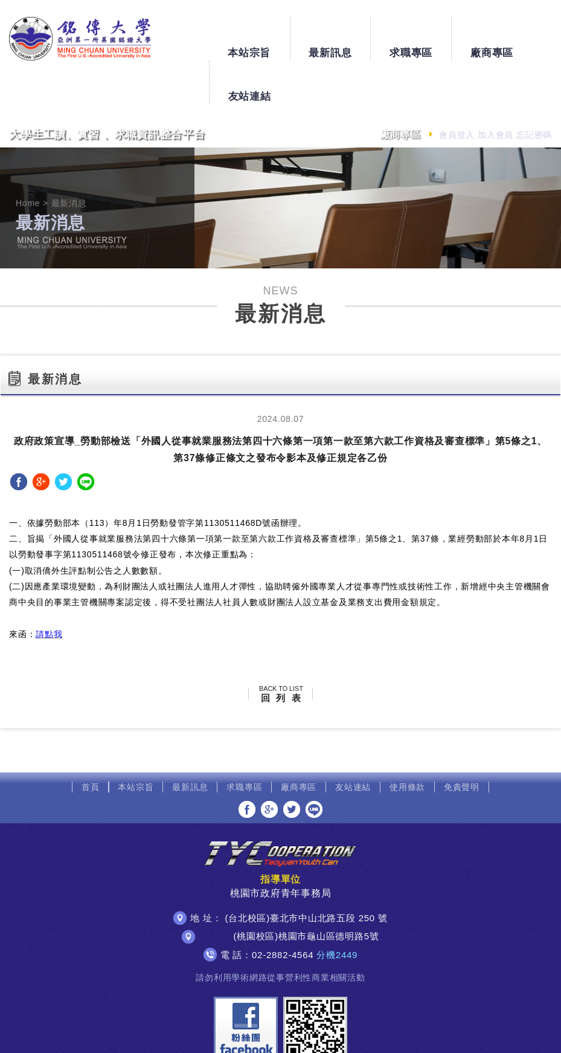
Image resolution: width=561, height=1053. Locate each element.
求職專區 (359, 33)
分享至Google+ (41, 438)
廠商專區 (439, 33)
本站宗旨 (197, 33)
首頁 (91, 743)
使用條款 (407, 743)
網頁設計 (414, 1033)
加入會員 (495, 91)
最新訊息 (278, 33)
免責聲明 (461, 743)
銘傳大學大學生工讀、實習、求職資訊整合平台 (75, 38)
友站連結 (520, 33)
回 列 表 (281, 650)
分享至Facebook (19, 438)
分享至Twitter (63, 438)
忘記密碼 (534, 91)
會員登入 (457, 91)
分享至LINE (86, 438)
